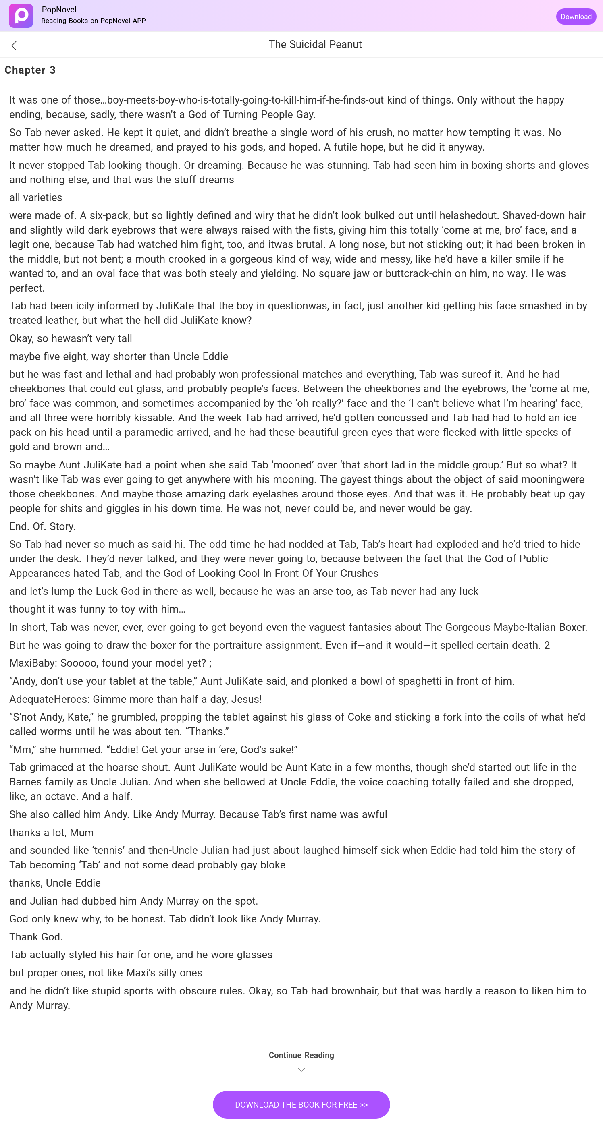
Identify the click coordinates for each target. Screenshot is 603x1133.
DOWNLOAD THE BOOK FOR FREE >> (301, 1105)
